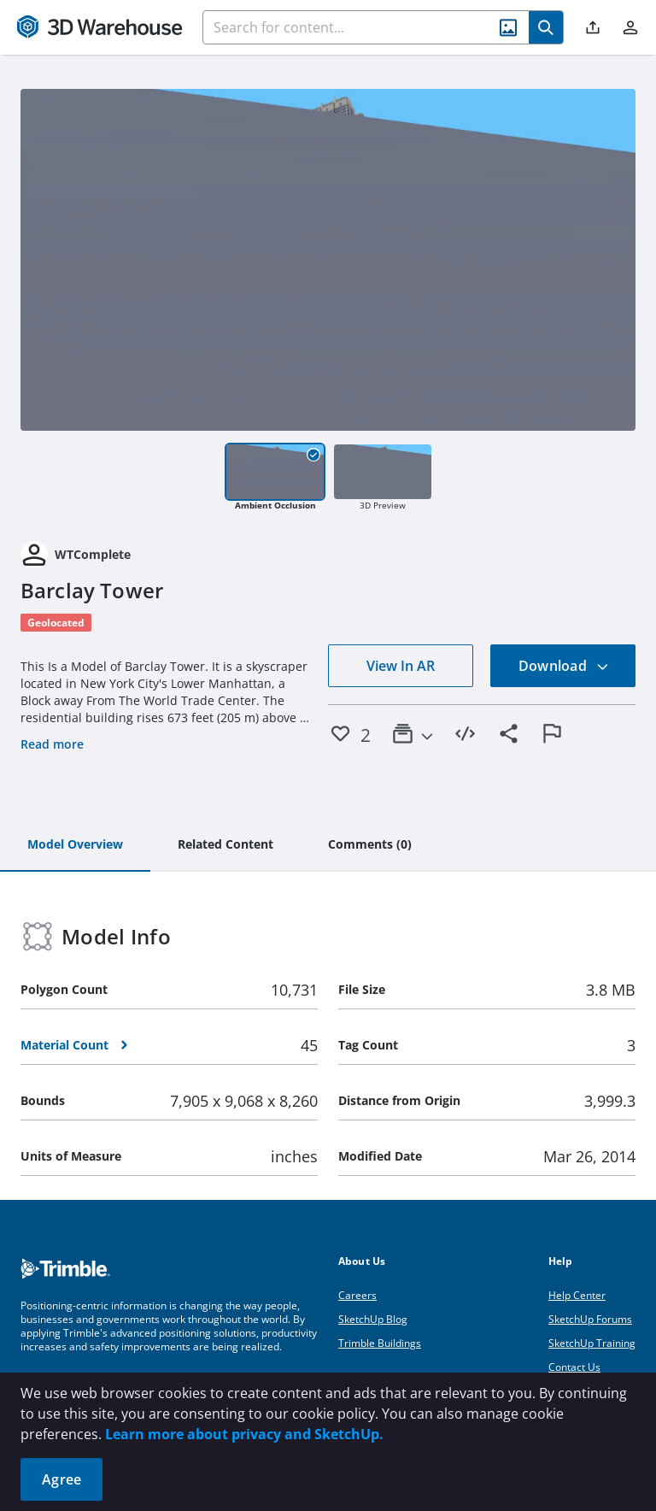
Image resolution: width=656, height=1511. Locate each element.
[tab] (75, 845)
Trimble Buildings (379, 1343)
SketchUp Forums (590, 1319)
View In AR (400, 665)
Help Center (577, 1295)
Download (563, 665)
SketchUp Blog (372, 1319)
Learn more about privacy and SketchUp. (244, 1434)
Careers (357, 1295)
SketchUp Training (592, 1343)
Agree (61, 1479)
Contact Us (574, 1367)
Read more (52, 744)
